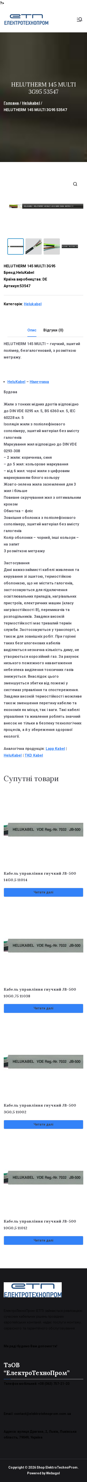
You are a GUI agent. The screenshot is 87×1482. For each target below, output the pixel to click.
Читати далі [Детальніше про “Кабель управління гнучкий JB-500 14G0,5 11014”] (44, 892)
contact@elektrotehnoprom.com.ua (42, 1414)
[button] (75, 184)
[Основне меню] (79, 19)
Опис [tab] (32, 330)
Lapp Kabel (55, 748)
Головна (11, 103)
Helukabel (31, 103)
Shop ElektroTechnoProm (57, 1467)
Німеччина (39, 382)
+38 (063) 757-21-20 (53, 1384)
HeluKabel (25, 272)
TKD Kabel (34, 755)
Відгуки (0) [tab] (53, 330)
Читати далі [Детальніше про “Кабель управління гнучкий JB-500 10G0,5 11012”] (44, 1240)
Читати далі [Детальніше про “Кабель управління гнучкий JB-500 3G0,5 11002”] (44, 1124)
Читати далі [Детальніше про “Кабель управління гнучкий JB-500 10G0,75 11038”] (44, 1008)
